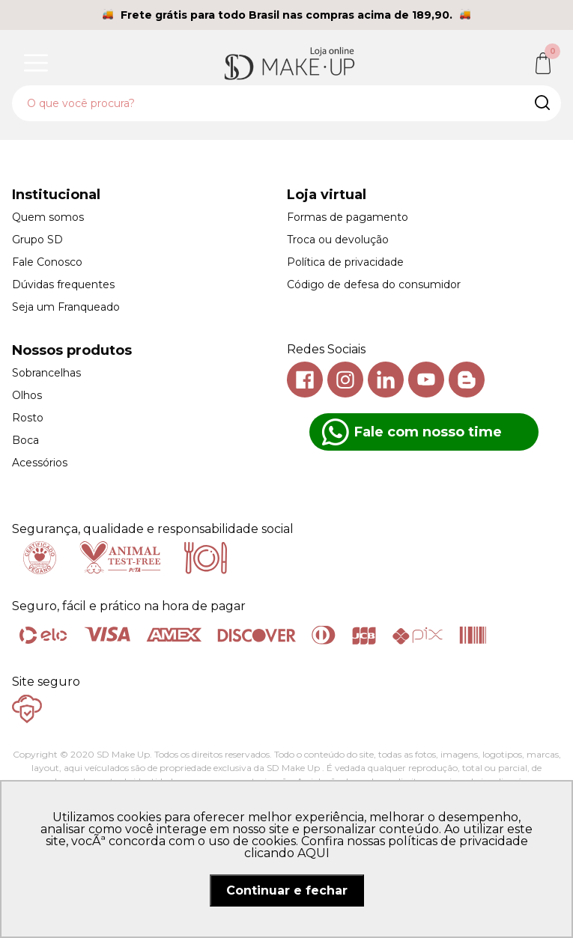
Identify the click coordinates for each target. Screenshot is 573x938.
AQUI (313, 853)
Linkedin (386, 380)
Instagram (345, 380)
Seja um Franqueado (66, 307)
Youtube (426, 380)
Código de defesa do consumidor (374, 284)
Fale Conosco (47, 262)
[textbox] (286, 103)
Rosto (27, 417)
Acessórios (39, 462)
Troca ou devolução (338, 239)
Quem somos (48, 217)
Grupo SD (37, 239)
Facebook (305, 380)
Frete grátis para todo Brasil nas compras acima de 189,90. (286, 15)
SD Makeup (290, 63)
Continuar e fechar (287, 890)
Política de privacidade (345, 262)
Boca (25, 440)
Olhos (27, 395)
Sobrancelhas (46, 373)
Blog (467, 380)
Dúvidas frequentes (63, 284)
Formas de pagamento (347, 217)
